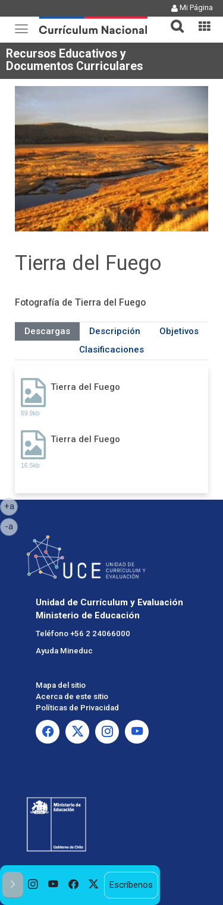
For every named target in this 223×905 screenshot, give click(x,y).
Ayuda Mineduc (64, 650)
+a (11, 506)
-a (11, 526)
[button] (172, 19)
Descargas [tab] (47, 331)
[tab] (172, 19)
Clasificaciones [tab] (111, 349)
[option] (33, 885)
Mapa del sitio (61, 685)
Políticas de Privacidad (77, 707)
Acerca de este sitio (72, 696)
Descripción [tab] (114, 331)
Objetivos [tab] (179, 331)
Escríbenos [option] (131, 884)
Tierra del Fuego (85, 387)
